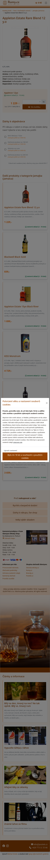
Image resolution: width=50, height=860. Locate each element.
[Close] (46, 403)
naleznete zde (17, 442)
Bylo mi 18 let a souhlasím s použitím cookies (25, 456)
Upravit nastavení (10, 450)
